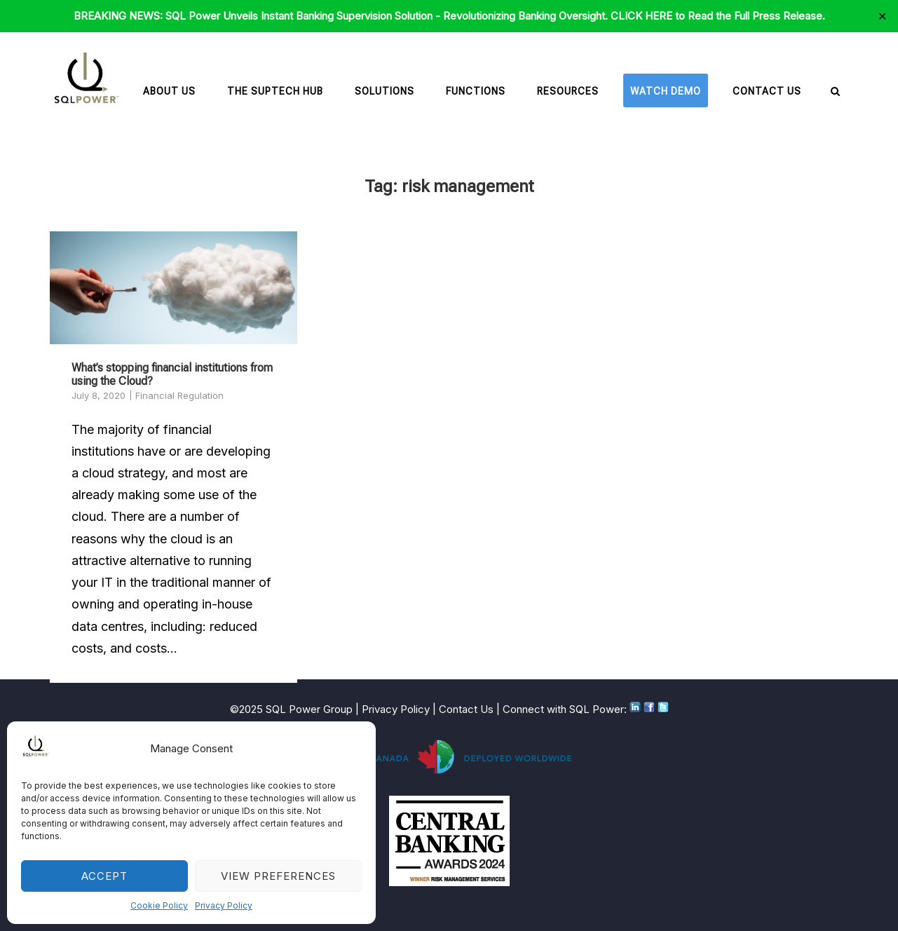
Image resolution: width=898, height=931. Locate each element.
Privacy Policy (223, 905)
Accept (104, 876)
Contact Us (767, 91)
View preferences (278, 876)
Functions (475, 91)
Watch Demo (665, 91)
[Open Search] (835, 92)
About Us (169, 91)
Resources (568, 91)
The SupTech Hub (275, 91)
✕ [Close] (882, 16)
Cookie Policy (159, 905)
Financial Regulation (179, 395)
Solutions (384, 91)
